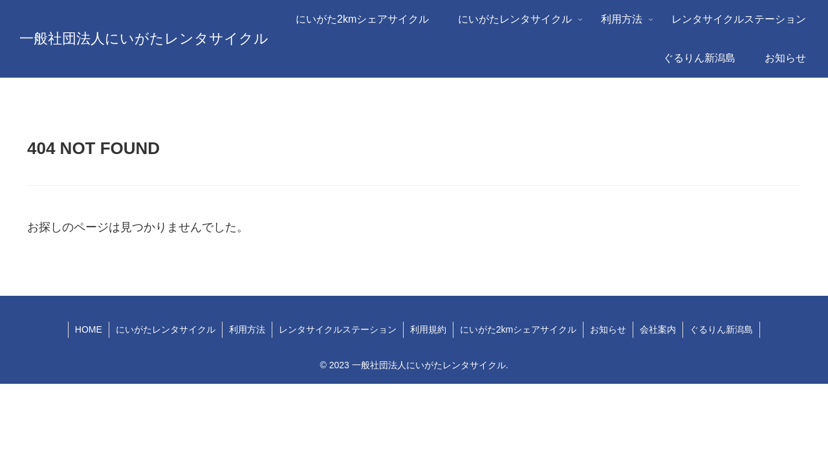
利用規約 (428, 329)
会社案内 (658, 329)
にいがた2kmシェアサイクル (518, 329)
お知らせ (608, 329)
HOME (88, 329)
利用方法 (247, 329)
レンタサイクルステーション (338, 329)
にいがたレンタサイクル (165, 329)
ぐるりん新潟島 (721, 329)
